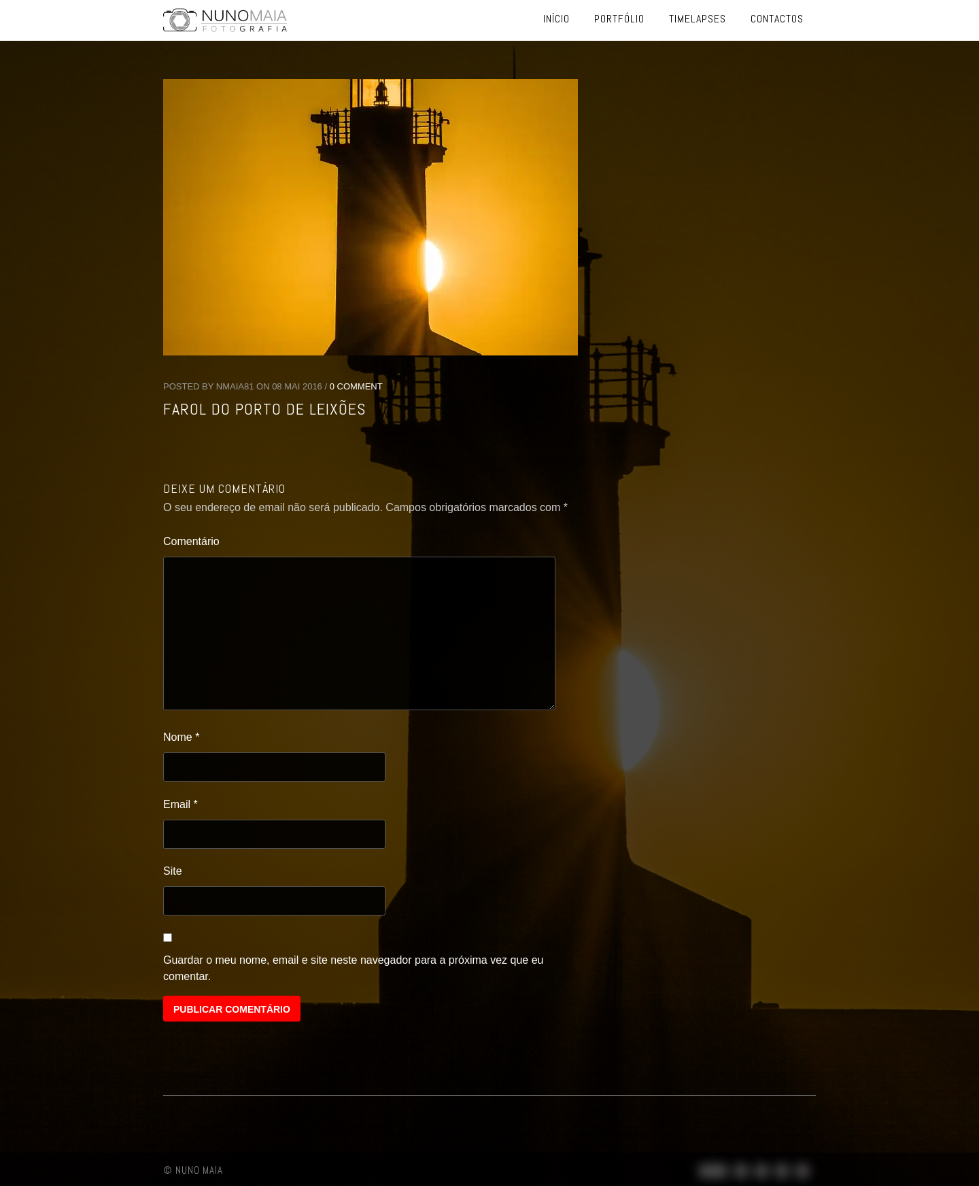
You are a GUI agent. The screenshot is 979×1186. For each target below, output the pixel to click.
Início (556, 19)
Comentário (191, 541)
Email (180, 804)
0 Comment (356, 386)
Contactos (777, 19)
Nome (181, 737)
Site (172, 871)
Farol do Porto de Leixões (264, 408)
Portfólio (619, 19)
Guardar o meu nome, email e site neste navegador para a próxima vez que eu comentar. (353, 968)
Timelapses (697, 19)
